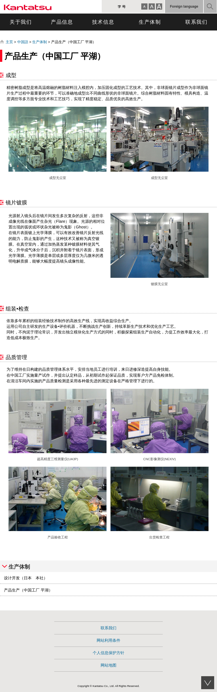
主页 (9, 42)
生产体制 (150, 22)
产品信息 (62, 22)
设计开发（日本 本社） (25, 578)
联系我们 (196, 22)
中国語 (22, 42)
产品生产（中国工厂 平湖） (28, 590)
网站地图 (108, 665)
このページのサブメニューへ (207, 682)
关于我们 (21, 22)
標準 (152, 6)
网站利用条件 (108, 640)
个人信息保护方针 (108, 652)
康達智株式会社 (28, 7)
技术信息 (103, 22)
